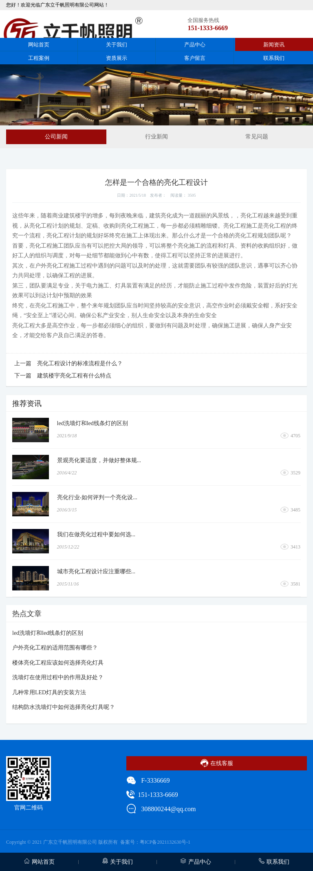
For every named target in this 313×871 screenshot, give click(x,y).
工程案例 (38, 58)
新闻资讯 (273, 45)
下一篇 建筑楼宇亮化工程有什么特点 (62, 376)
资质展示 (116, 58)
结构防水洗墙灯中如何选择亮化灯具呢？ (63, 707)
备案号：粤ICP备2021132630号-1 (155, 842)
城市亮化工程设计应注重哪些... (96, 571)
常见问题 (256, 137)
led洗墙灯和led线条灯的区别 (92, 423)
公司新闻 (56, 137)
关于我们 (116, 45)
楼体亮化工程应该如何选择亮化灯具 (58, 663)
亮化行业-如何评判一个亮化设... (97, 497)
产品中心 (194, 45)
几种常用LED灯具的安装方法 (49, 692)
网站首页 (38, 45)
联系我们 (273, 58)
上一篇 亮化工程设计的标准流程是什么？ (68, 363)
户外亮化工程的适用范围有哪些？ (55, 648)
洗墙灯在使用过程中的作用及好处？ (58, 677)
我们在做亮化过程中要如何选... (96, 534)
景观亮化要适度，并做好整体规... (99, 460)
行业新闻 (156, 137)
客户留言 (194, 58)
